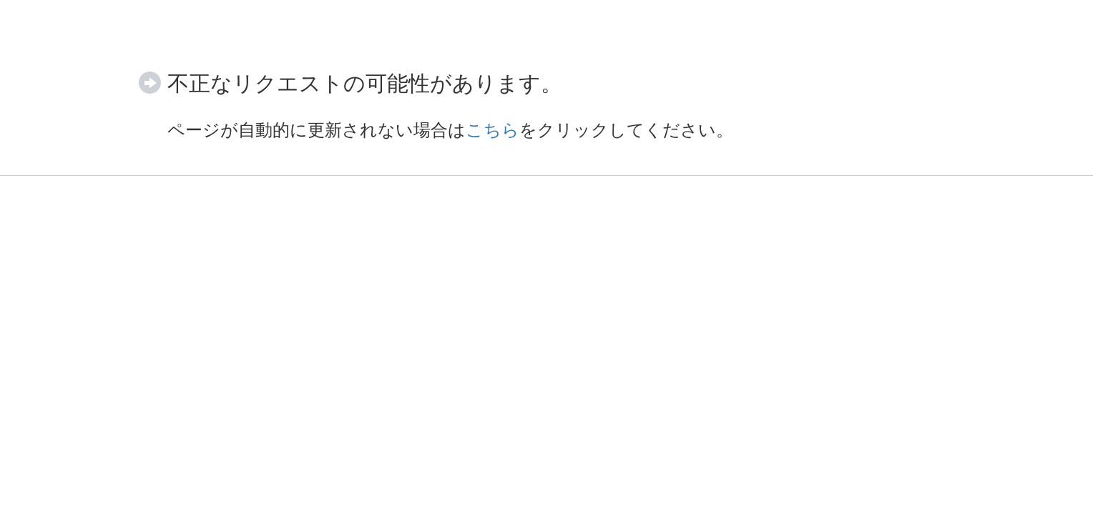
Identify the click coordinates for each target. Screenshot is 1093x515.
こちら (492, 129)
